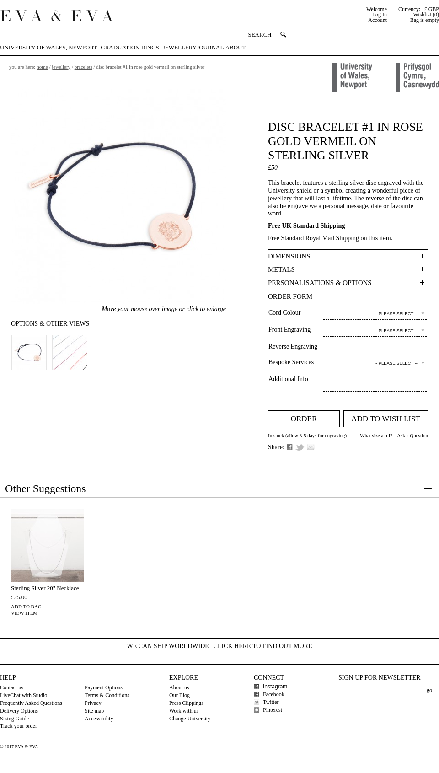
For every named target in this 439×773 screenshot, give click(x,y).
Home (42, 67)
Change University (189, 718)
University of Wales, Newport (48, 47)
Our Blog (179, 695)
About (235, 47)
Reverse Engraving (292, 346)
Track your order (18, 726)
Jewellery (180, 47)
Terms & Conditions (107, 695)
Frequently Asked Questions (31, 703)
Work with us (183, 711)
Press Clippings (186, 703)
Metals (281, 269)
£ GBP (431, 9)
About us (179, 687)
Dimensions (289, 256)
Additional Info (288, 379)
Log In (379, 14)
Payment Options (104, 687)
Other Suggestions (45, 488)
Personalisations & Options (320, 282)
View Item (24, 613)
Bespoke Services (291, 362)
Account (377, 20)
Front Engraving (289, 329)
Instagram (275, 686)
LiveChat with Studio (23, 695)
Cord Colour (284, 312)
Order (304, 418)
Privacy (93, 703)
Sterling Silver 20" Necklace (45, 588)
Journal (210, 47)
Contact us (11, 687)
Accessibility (99, 718)
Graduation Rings (130, 47)
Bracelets (83, 67)
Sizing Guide (14, 718)
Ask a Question (412, 435)
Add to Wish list (385, 418)
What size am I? (376, 435)
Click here (232, 646)
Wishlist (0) (426, 14)
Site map (94, 711)
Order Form (290, 296)
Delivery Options (19, 711)
